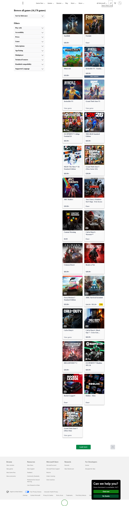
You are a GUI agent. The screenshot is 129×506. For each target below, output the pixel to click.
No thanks (106, 496)
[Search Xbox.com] (111, 2)
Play (66, 3)
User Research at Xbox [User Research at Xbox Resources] (33, 485)
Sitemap (25, 495)
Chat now (106, 491)
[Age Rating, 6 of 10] (29, 50)
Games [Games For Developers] (87, 465)
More (80, 3)
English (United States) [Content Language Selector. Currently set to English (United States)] (16, 491)
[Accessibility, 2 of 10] (29, 32)
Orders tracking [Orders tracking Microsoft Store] (50, 476)
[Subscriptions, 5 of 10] (29, 46)
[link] (73, 29)
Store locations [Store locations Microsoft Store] (50, 479)
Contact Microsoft (35, 495)
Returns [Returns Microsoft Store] (48, 472)
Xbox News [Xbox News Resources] (30, 465)
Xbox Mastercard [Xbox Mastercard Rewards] (69, 469)
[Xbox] (29, 3)
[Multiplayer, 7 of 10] (29, 55)
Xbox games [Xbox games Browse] (9, 469)
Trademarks (69, 495)
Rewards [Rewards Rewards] (66, 465)
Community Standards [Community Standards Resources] (33, 476)
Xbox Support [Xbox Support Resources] (30, 469)
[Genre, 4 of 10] (29, 41)
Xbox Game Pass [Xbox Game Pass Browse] (11, 472)
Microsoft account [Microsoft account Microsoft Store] (51, 465)
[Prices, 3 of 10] (29, 37)
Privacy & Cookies (48, 495)
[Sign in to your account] (120, 3)
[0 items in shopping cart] (115, 3)
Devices (58, 3)
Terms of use (59, 495)
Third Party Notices (81, 495)
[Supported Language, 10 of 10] (29, 69)
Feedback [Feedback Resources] (29, 472)
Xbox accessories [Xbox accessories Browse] (11, 476)
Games (50, 3)
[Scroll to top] (113, 447)
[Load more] (83, 447)
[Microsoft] (14, 3)
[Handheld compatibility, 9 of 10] (29, 64)
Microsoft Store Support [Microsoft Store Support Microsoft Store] (53, 469)
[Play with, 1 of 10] (29, 28)
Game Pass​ (39, 3)
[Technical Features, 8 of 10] (29, 60)
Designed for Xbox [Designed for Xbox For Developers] (90, 469)
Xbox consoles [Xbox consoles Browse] (10, 465)
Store (72, 3)
